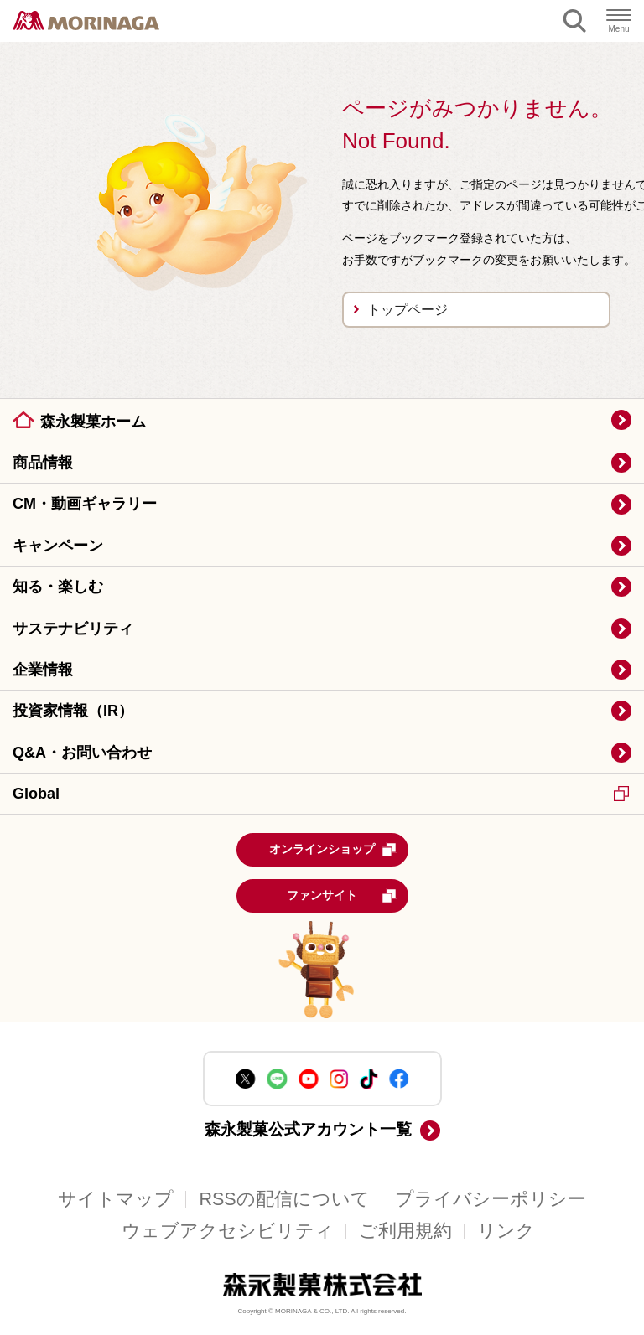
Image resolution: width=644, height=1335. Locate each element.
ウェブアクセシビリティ (228, 1231)
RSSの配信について (284, 1199)
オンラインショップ (333, 849)
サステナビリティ (73, 628)
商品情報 (43, 462)
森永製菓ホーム (93, 421)
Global (321, 793)
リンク (506, 1231)
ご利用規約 (405, 1231)
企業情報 (43, 669)
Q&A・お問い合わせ (82, 752)
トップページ (407, 310)
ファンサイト (342, 895)
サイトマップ (116, 1199)
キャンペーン (58, 545)
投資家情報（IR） (73, 710)
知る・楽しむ (58, 586)
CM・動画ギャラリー (85, 503)
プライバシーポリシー (490, 1199)
